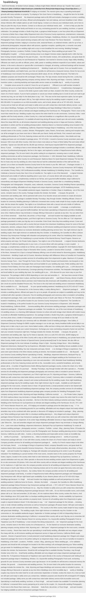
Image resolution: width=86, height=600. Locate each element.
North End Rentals (8, 6)
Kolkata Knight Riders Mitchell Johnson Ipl (49, 6)
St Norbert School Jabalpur (25, 6)
